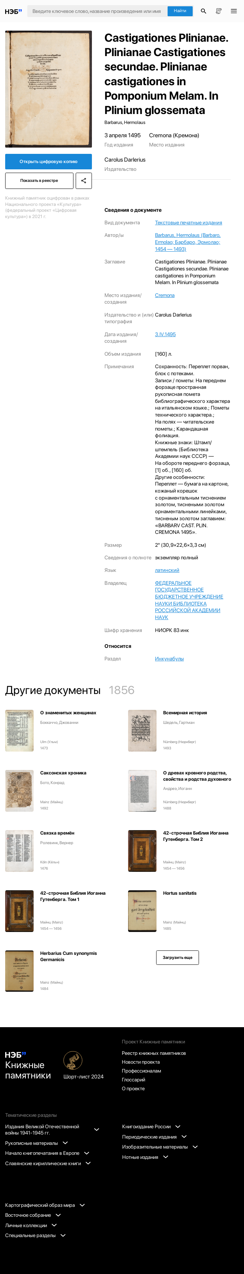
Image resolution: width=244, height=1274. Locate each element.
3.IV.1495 (165, 334)
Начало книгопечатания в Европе (47, 1153)
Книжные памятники (28, 1066)
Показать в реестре (39, 180)
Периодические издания (154, 1137)
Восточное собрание (33, 1215)
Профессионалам (141, 1071)
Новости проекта (141, 1062)
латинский (167, 570)
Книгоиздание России (151, 1126)
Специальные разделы (35, 1235)
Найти (180, 10)
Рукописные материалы (36, 1143)
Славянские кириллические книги (48, 1163)
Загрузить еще (177, 957)
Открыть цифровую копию (49, 161)
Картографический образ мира (45, 1205)
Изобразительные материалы (160, 1147)
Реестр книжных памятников (154, 1053)
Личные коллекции (31, 1225)
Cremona (165, 295)
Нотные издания (145, 1157)
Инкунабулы (169, 659)
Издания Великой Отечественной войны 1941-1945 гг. (52, 1129)
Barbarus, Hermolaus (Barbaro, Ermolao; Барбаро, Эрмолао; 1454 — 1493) (188, 242)
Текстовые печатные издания (188, 222)
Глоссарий (133, 1080)
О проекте (133, 1088)
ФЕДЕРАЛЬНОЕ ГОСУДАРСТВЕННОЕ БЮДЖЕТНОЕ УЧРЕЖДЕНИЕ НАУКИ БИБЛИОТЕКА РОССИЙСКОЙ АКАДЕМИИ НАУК (189, 600)
